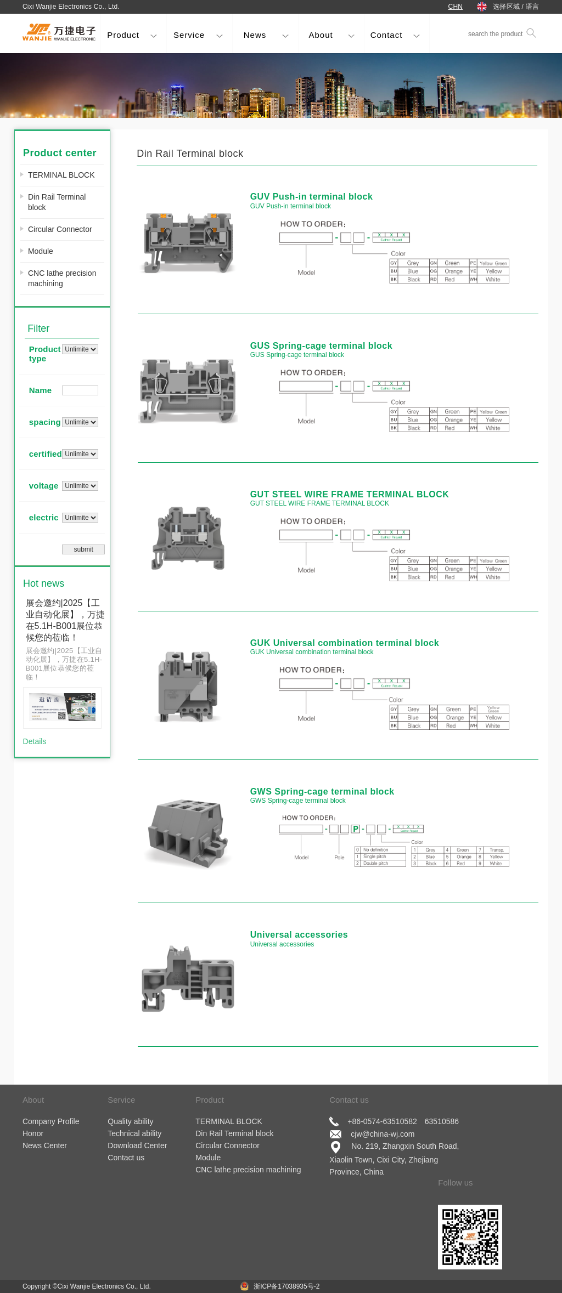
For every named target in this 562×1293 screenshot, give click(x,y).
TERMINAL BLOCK (61, 175)
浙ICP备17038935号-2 (287, 1286)
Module (40, 251)
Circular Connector (60, 229)
